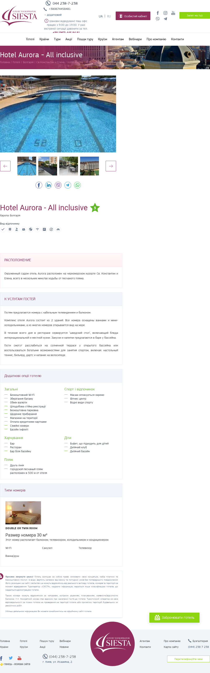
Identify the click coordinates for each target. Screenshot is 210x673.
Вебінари (135, 39)
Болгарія (15, 215)
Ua (101, 16)
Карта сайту (171, 646)
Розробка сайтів (22, 664)
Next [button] (111, 166)
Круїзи (102, 39)
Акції (68, 39)
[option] (58, 113)
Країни (44, 39)
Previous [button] (5, 166)
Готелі (30, 39)
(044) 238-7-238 (62, 657)
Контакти (177, 39)
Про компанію (156, 39)
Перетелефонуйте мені (188, 659)
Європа (4, 215)
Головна (5, 641)
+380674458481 (60, 8)
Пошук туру (85, 39)
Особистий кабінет (133, 16)
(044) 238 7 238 (198, 646)
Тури (57, 39)
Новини (64, 646)
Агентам (118, 39)
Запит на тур (195, 15)
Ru (109, 16)
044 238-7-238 (65, 3)
